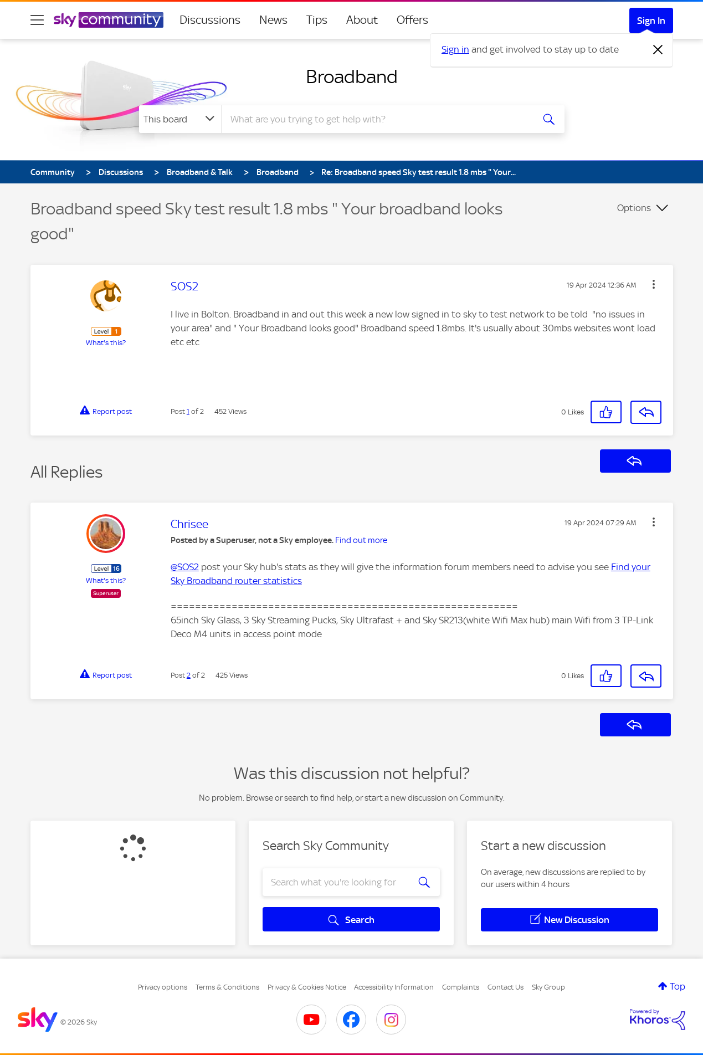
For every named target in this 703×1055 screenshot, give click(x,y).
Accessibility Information (394, 987)
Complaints (460, 987)
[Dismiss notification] (658, 50)
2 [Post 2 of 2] (189, 675)
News (273, 20)
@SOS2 (185, 566)
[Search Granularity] (180, 119)
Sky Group (548, 987)
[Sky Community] (108, 20)
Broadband (352, 76)
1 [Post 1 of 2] (188, 411)
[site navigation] (37, 20)
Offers (412, 20)
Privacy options (162, 987)
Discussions (209, 20)
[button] (653, 284)
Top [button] (677, 986)
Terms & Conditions (227, 987)
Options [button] (634, 207)
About (362, 20)
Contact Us (506, 987)
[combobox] (376, 119)
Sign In (651, 20)
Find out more (361, 540)
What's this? (106, 343)
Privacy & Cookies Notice (307, 987)
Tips (316, 20)
